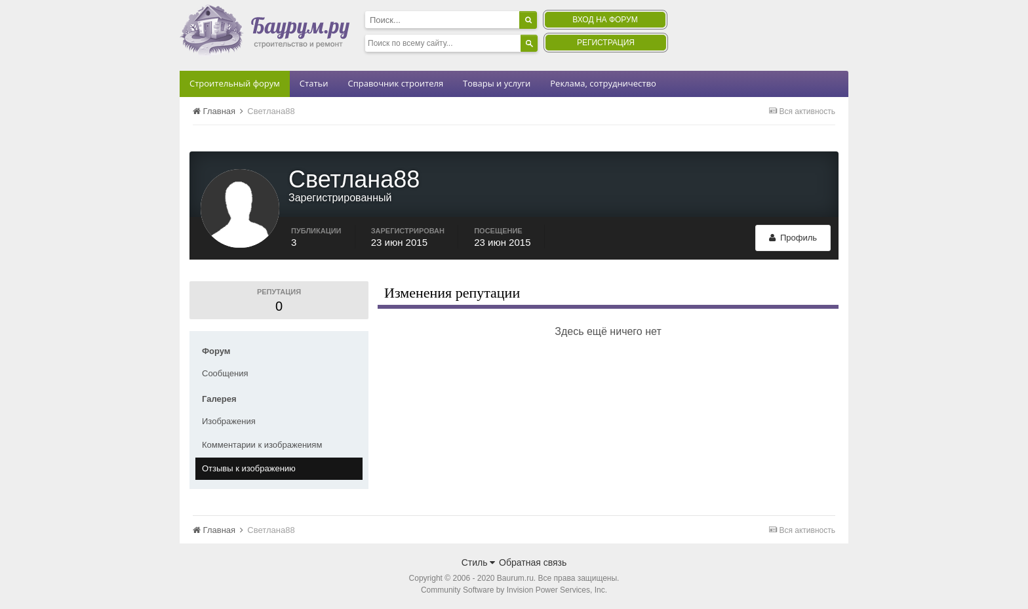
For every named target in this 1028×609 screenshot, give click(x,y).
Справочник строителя (395, 83)
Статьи (314, 83)
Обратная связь (532, 562)
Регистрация (606, 42)
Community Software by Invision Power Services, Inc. (514, 590)
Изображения (229, 421)
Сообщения (225, 373)
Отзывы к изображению (249, 468)
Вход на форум (604, 19)
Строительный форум (234, 83)
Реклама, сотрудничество (603, 83)
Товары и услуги (496, 83)
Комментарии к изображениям (262, 445)
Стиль (479, 562)
